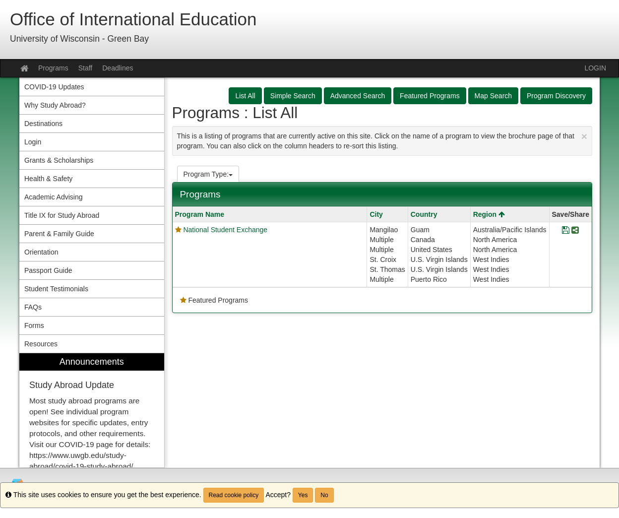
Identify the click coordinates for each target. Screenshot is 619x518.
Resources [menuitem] (41, 344)
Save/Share (571, 214)
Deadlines (117, 68)
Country (424, 214)
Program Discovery (556, 96)
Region (489, 214)
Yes (303, 495)
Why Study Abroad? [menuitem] (55, 105)
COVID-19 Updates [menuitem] (54, 87)
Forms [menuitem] (34, 325)
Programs (53, 68)
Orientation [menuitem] (41, 252)
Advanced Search (357, 96)
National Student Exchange (225, 230)
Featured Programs (430, 96)
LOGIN (595, 68)
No (324, 495)
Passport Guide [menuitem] (48, 270)
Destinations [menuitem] (43, 124)
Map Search (493, 96)
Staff (85, 68)
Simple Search (292, 96)
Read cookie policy (234, 495)
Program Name (200, 214)
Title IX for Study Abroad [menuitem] (61, 215)
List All (245, 96)
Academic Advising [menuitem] (53, 197)
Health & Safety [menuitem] (48, 179)
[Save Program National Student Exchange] (565, 230)
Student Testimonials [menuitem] (56, 289)
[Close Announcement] (584, 136)
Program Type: (208, 174)
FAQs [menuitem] (33, 307)
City (376, 214)
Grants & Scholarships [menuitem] (58, 160)
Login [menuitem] (32, 142)
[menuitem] (91, 410)
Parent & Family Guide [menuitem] (59, 234)
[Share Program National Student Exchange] (575, 230)
